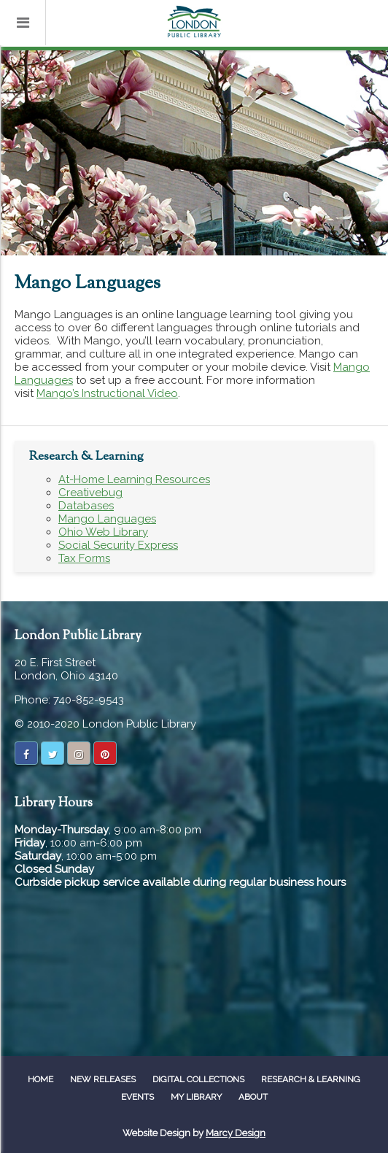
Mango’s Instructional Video (107, 393)
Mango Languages (107, 518)
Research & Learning (310, 1079)
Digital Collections (198, 1079)
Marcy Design (235, 1132)
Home (40, 1079)
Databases (86, 505)
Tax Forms (84, 558)
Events (137, 1097)
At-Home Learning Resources (134, 479)
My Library (196, 1097)
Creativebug (90, 492)
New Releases (103, 1079)
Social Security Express (118, 545)
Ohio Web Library (103, 532)
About (253, 1097)
